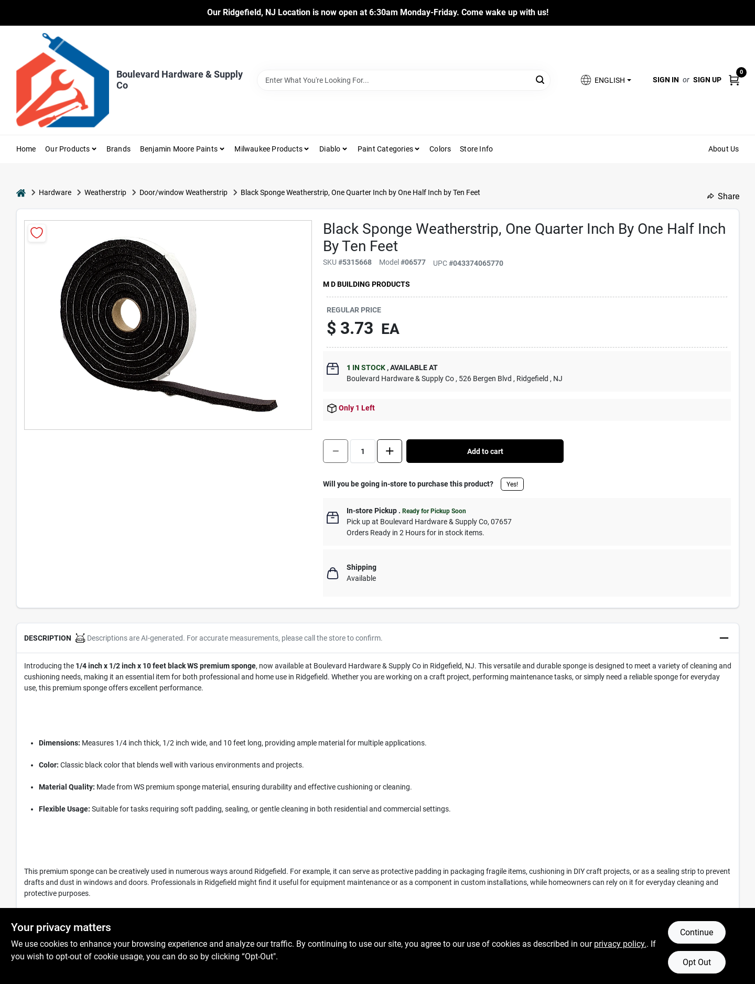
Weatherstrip (105, 192)
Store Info (476, 149)
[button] (605, 80)
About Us (723, 149)
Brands (118, 149)
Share (723, 196)
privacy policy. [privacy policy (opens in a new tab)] (620, 944)
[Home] (21, 192)
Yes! (512, 484)
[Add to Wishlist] (37, 233)
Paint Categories (385, 149)
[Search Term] (404, 80)
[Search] (540, 79)
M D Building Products (366, 284)
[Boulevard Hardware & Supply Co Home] (62, 80)
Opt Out (697, 962)
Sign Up (707, 79)
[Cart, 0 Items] (734, 79)
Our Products (67, 149)
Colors (440, 149)
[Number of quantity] (362, 451)
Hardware (55, 192)
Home (26, 149)
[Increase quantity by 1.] (389, 451)
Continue (696, 932)
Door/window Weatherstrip (183, 192)
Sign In (666, 79)
